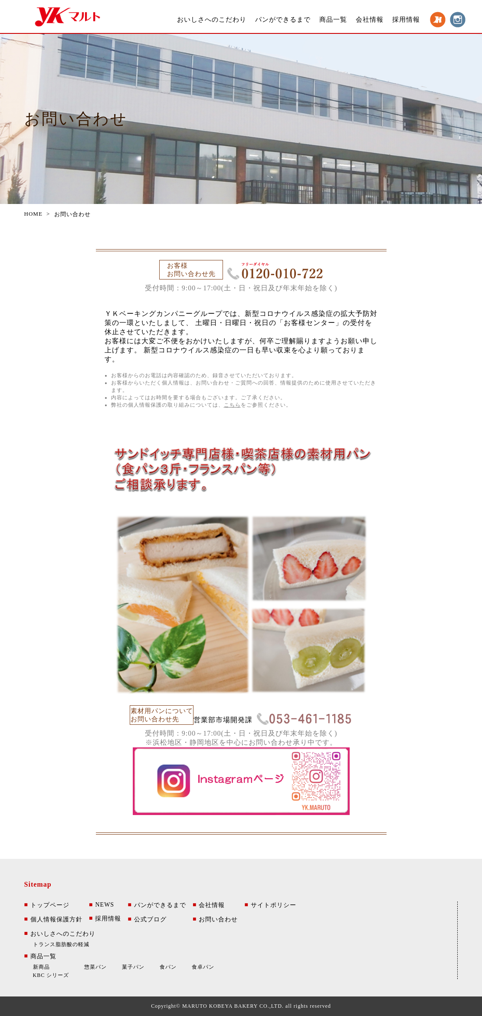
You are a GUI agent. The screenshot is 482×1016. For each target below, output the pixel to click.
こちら (232, 405)
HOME (33, 213)
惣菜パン (95, 967)
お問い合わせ (215, 920)
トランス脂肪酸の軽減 (61, 944)
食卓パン (203, 967)
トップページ (46, 905)
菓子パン (133, 967)
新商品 (41, 967)
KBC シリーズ (51, 975)
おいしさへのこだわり (211, 19)
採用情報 (406, 19)
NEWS (101, 904)
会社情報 (370, 19)
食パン (168, 967)
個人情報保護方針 (53, 920)
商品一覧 (333, 19)
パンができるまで (283, 19)
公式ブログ (147, 920)
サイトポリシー (270, 905)
